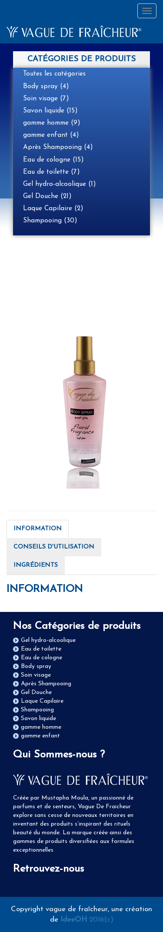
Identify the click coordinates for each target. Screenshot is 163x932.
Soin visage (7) (46, 98)
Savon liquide (38, 718)
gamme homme (41, 727)
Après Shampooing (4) (58, 147)
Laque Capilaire (42, 701)
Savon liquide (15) (50, 110)
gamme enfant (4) (51, 135)
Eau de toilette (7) (51, 172)
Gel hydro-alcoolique (48, 640)
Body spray (36, 666)
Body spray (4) (46, 86)
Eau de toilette (41, 649)
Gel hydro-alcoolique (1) (59, 184)
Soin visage (36, 675)
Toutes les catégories (54, 73)
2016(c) (86, 919)
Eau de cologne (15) (53, 159)
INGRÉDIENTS (35, 565)
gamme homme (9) (51, 122)
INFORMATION (37, 528)
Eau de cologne (41, 657)
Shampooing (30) (50, 220)
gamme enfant (40, 736)
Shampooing (37, 710)
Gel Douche (36, 692)
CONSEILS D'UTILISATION (53, 547)
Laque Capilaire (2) (53, 208)
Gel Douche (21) (47, 196)
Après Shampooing (46, 684)
